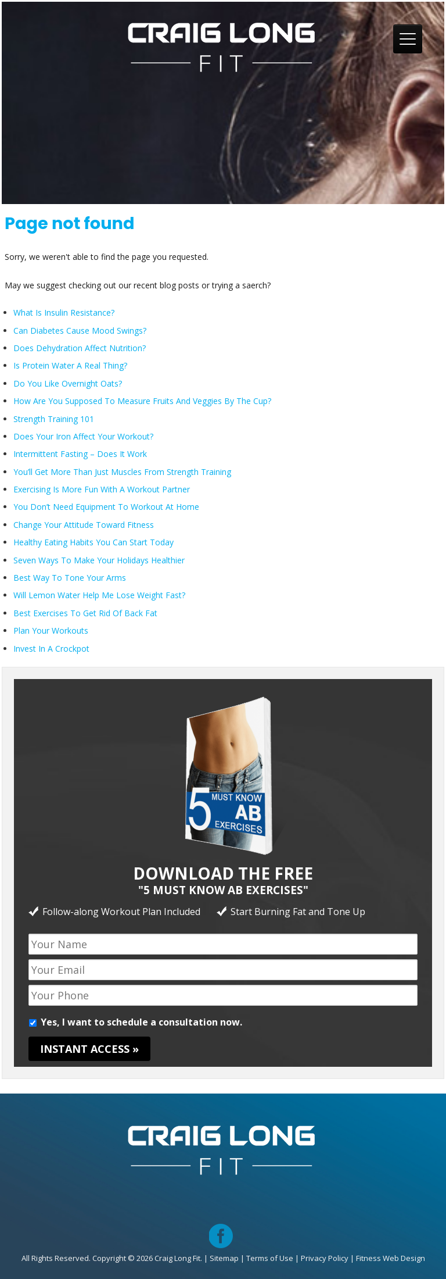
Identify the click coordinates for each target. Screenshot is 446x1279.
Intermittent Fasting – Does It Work (80, 453)
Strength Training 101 (53, 418)
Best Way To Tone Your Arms (69, 577)
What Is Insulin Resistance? (63, 312)
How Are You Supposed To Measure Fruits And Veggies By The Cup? (142, 400)
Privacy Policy (324, 1258)
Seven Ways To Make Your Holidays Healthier (99, 560)
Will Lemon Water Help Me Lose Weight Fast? (99, 595)
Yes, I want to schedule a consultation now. (141, 1022)
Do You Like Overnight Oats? (67, 383)
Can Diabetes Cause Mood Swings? (79, 330)
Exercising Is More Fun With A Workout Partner (101, 489)
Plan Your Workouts (50, 630)
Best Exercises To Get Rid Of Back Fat (85, 613)
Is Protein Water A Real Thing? (70, 365)
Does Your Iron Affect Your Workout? (83, 436)
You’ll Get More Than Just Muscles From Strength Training (122, 471)
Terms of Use (269, 1258)
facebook (221, 1227)
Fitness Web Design (390, 1258)
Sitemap (224, 1258)
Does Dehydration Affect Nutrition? (79, 347)
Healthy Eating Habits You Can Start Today (93, 542)
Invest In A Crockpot (51, 648)
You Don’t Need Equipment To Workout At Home (106, 506)
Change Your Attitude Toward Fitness (83, 524)
